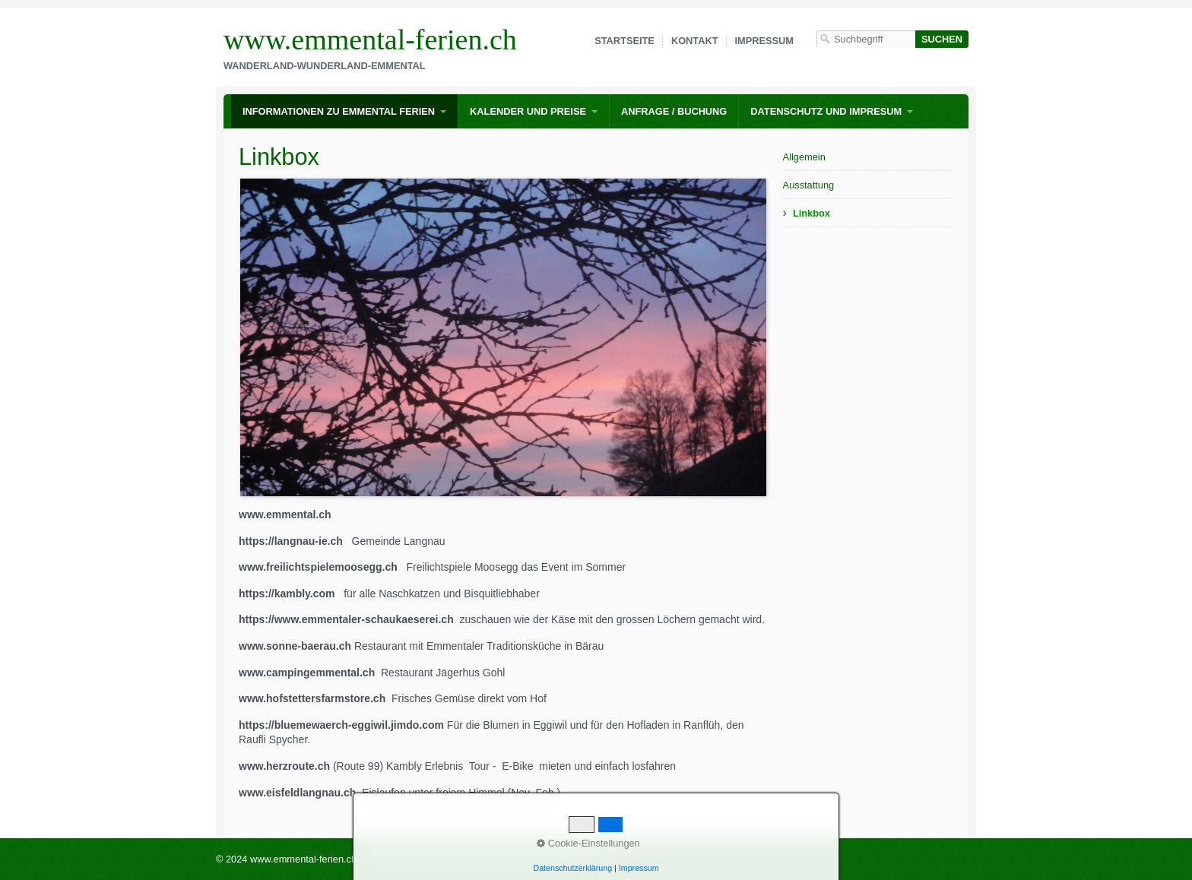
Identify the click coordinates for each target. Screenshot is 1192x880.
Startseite (624, 40)
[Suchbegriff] (865, 39)
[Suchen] (941, 39)
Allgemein (804, 157)
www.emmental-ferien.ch (370, 39)
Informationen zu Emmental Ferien (339, 111)
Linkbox (811, 213)
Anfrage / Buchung (674, 111)
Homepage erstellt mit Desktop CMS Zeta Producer (476, 859)
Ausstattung (809, 185)
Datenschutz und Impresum (826, 111)
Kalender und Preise (528, 111)
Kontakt (694, 40)
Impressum (764, 40)
